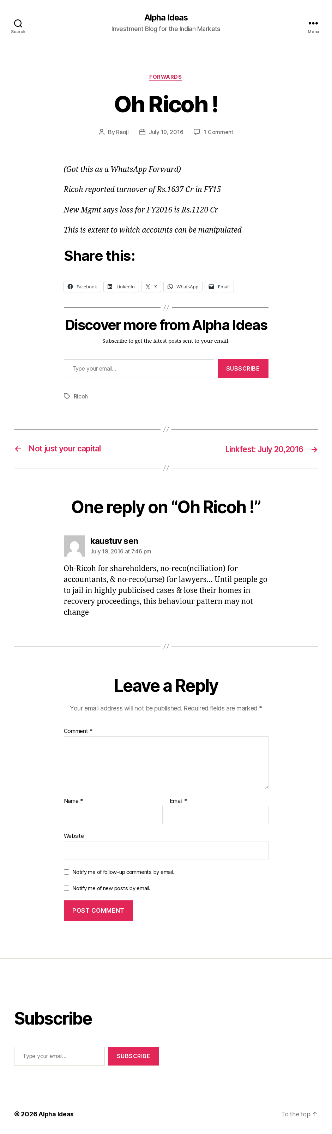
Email (178, 801)
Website (74, 836)
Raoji (122, 132)
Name (73, 801)
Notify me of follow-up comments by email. (123, 872)
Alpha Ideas (166, 17)
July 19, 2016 (166, 132)
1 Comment (219, 132)
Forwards (166, 77)
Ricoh (81, 396)
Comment (78, 731)
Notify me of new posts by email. (111, 888)
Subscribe (243, 369)
